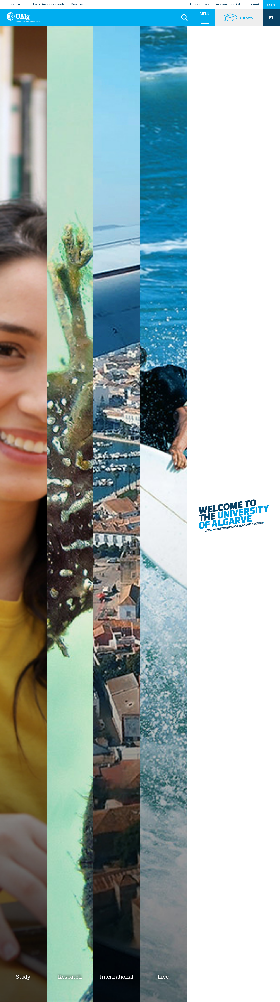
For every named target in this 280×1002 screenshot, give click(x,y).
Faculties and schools (49, 4)
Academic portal (228, 4)
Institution (18, 4)
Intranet (253, 4)
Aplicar (184, 17)
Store (271, 5)
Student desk (199, 4)
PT (271, 17)
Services (77, 4)
